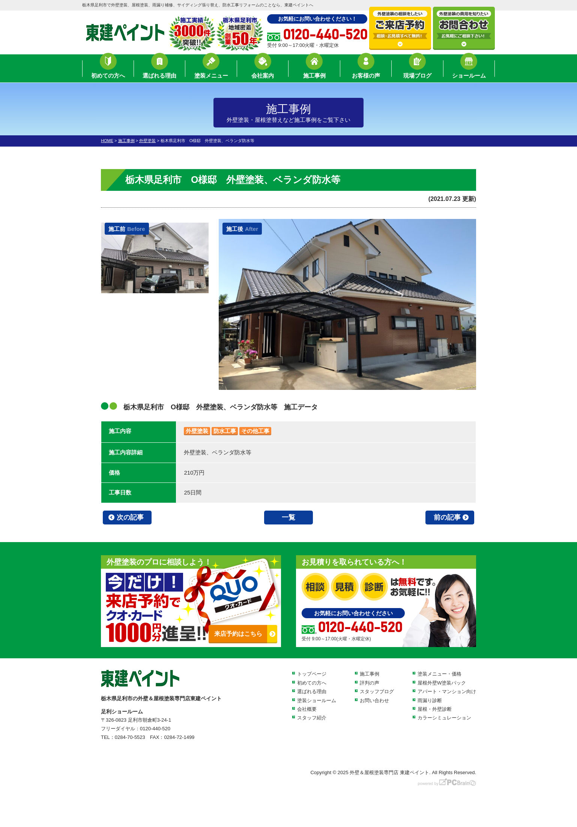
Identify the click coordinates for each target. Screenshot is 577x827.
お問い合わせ (374, 700)
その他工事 (255, 431)
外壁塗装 (197, 431)
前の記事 (447, 517)
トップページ (311, 674)
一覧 (288, 517)
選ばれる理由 (159, 69)
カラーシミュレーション (444, 718)
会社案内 (262, 69)
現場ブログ (417, 69)
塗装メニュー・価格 (439, 674)
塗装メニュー (211, 69)
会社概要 (307, 709)
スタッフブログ (377, 691)
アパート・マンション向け (447, 691)
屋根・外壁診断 (435, 709)
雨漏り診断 (430, 700)
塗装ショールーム (316, 700)
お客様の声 (366, 69)
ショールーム (469, 69)
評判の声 (369, 683)
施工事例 (314, 69)
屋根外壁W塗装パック (442, 683)
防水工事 (224, 431)
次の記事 (130, 517)
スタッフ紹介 (311, 718)
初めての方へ (108, 69)
